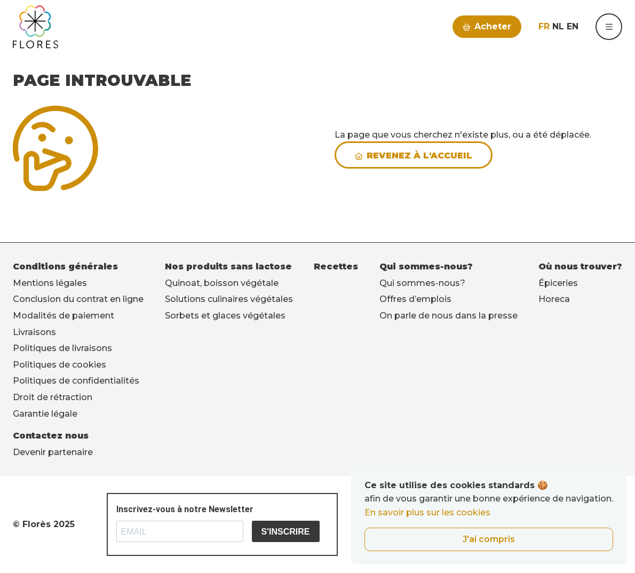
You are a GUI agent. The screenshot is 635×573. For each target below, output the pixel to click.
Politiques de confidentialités (76, 381)
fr (544, 26)
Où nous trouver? (580, 266)
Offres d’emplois (415, 299)
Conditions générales (65, 266)
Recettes (336, 266)
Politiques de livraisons (62, 348)
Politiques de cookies (59, 365)
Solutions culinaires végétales (229, 299)
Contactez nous (51, 436)
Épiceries (558, 283)
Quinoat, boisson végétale (222, 283)
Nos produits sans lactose (228, 266)
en (572, 26)
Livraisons (34, 332)
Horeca (554, 299)
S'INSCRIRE (285, 531)
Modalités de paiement (63, 316)
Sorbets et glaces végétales (225, 316)
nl (558, 26)
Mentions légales (50, 283)
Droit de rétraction (52, 397)
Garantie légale (45, 414)
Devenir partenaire (53, 452)
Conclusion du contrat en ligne (78, 299)
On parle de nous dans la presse (448, 316)
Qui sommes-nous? (426, 266)
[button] (609, 26)
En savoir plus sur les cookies (427, 512)
